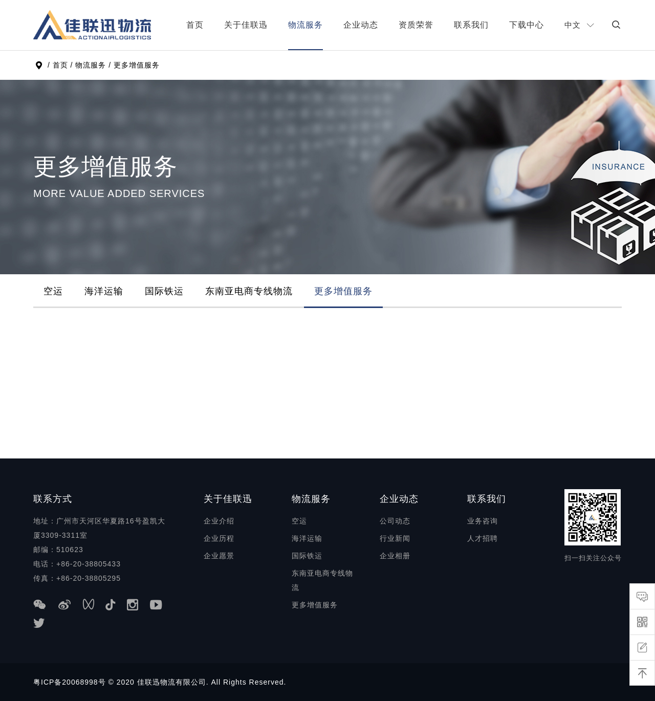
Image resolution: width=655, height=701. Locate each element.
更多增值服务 (343, 291)
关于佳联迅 (246, 24)
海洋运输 (103, 291)
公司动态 (395, 521)
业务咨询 (482, 521)
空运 (53, 291)
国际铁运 (164, 291)
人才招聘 (482, 538)
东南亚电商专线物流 (249, 291)
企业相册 (395, 556)
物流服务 (305, 24)
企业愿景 (219, 556)
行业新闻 (395, 538)
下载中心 (526, 24)
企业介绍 (219, 521)
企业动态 (360, 24)
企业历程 (219, 538)
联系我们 (471, 24)
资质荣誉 (416, 24)
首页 (195, 24)
